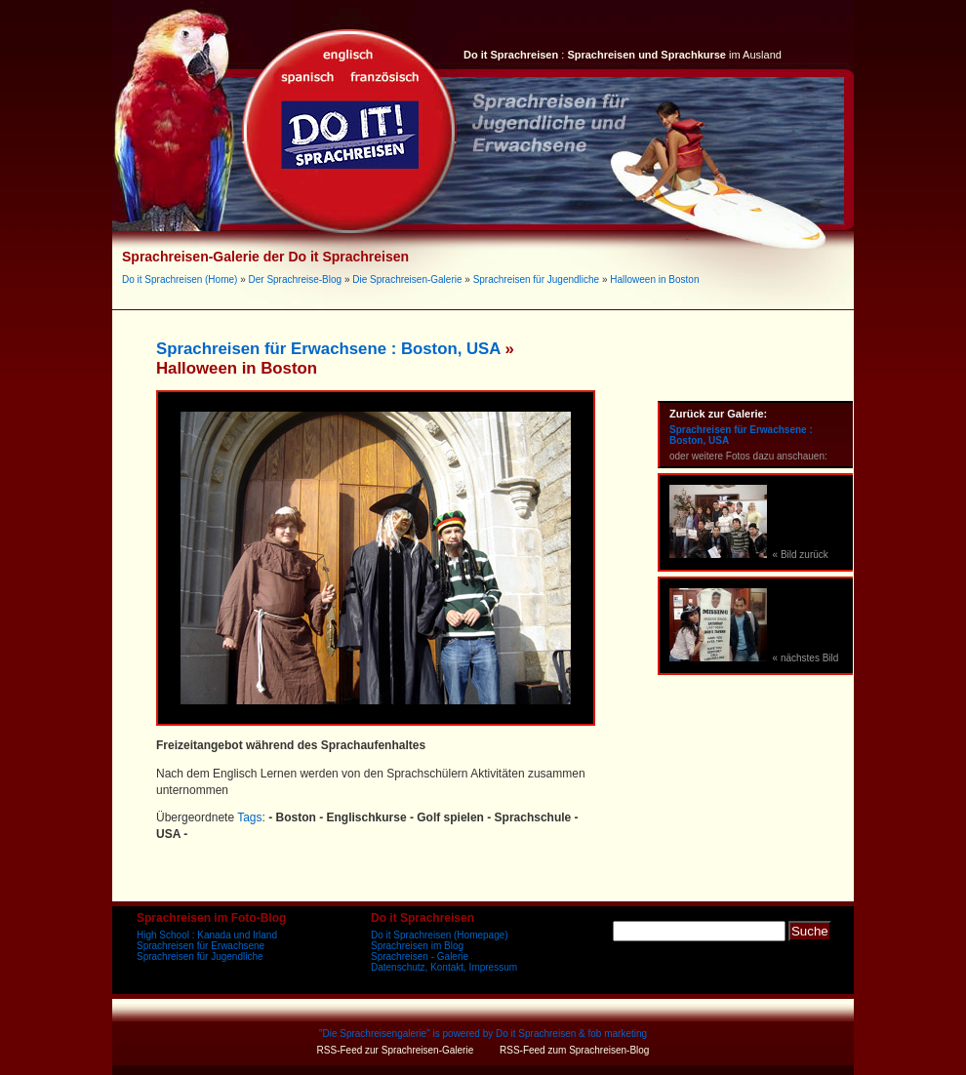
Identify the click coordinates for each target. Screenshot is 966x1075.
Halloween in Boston (654, 279)
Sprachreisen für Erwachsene (200, 945)
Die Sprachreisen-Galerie (407, 279)
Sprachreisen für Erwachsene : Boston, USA (328, 348)
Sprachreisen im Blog (417, 945)
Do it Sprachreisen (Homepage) (439, 935)
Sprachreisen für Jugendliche (536, 279)
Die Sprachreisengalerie (374, 1033)
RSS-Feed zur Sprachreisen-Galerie (395, 1050)
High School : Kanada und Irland (207, 935)
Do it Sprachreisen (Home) (179, 279)
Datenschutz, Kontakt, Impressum (444, 967)
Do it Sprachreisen (536, 1033)
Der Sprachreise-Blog (295, 279)
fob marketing (618, 1033)
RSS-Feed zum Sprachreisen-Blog (574, 1050)
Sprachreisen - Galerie (419, 956)
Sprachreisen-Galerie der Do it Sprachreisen (265, 256)
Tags (249, 817)
